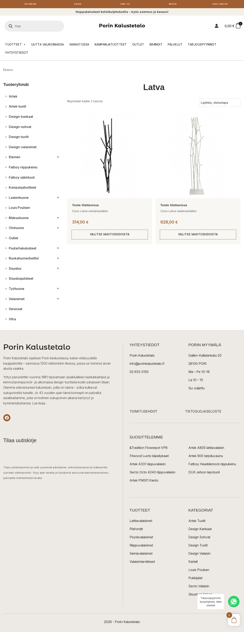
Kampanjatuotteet (111, 45)
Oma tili (125, 4)
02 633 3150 (139, 373)
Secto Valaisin (198, 587)
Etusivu (8, 70)
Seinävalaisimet (141, 554)
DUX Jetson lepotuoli (204, 473)
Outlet (138, 45)
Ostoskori (30, 4)
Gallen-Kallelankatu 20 (205, 356)
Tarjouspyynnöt (202, 45)
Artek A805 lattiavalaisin (206, 449)
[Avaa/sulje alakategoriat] (57, 158)
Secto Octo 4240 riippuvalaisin (152, 473)
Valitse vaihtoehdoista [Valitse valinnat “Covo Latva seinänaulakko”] (109, 235)
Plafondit (136, 530)
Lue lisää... (39, 404)
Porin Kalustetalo (122, 27)
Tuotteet (15, 45)
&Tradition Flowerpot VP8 (149, 449)
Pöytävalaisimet (141, 538)
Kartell (193, 563)
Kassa (78, 4)
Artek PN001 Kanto (144, 481)
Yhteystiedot (16, 53)
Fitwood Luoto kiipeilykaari (149, 457)
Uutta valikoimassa (47, 45)
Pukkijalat (195, 579)
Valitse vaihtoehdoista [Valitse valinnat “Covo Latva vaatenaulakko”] (198, 235)
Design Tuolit (198, 546)
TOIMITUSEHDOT (143, 412)
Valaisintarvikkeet (142, 563)
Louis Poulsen (198, 571)
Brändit (156, 45)
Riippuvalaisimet (141, 546)
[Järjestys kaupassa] (220, 104)
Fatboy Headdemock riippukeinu (212, 465)
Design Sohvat (199, 538)
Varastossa (79, 45)
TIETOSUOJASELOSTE (203, 412)
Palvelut (175, 45)
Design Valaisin (199, 554)
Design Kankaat (200, 530)
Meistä (172, 4)
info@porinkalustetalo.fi (147, 365)
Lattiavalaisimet (141, 522)
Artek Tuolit (196, 522)
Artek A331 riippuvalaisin (148, 465)
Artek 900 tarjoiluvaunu (205, 457)
